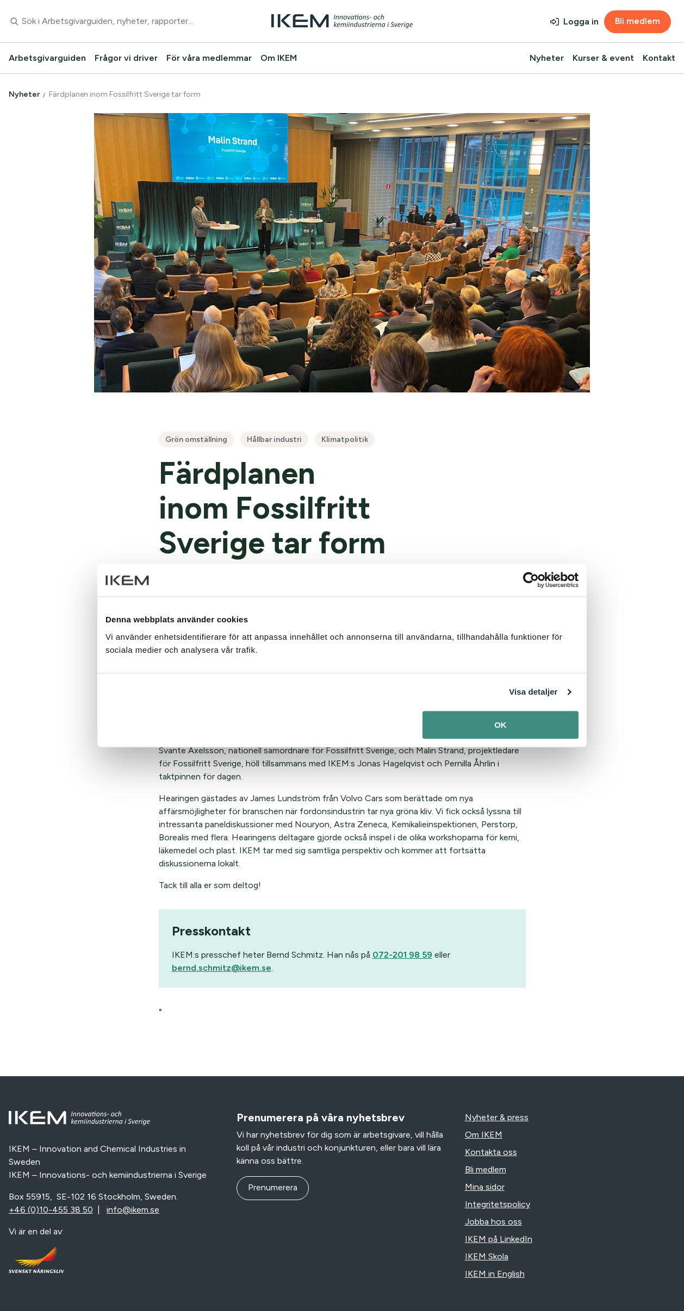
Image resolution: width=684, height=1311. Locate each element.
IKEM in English (495, 1274)
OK (500, 724)
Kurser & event (603, 58)
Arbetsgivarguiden (47, 58)
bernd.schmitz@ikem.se (221, 968)
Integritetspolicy (497, 1204)
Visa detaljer (533, 691)
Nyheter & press (496, 1117)
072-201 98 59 (402, 955)
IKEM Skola (486, 1256)
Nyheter (547, 58)
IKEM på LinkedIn (498, 1239)
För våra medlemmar (209, 58)
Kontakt (659, 58)
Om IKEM (278, 58)
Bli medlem (637, 21)
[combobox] (113, 21)
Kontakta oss (491, 1152)
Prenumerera (272, 1187)
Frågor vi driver (126, 58)
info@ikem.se (133, 1209)
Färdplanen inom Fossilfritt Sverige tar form (125, 94)
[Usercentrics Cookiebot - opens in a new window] (531, 580)
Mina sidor (485, 1187)
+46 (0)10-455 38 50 (51, 1209)
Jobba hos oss (493, 1221)
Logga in (581, 21)
